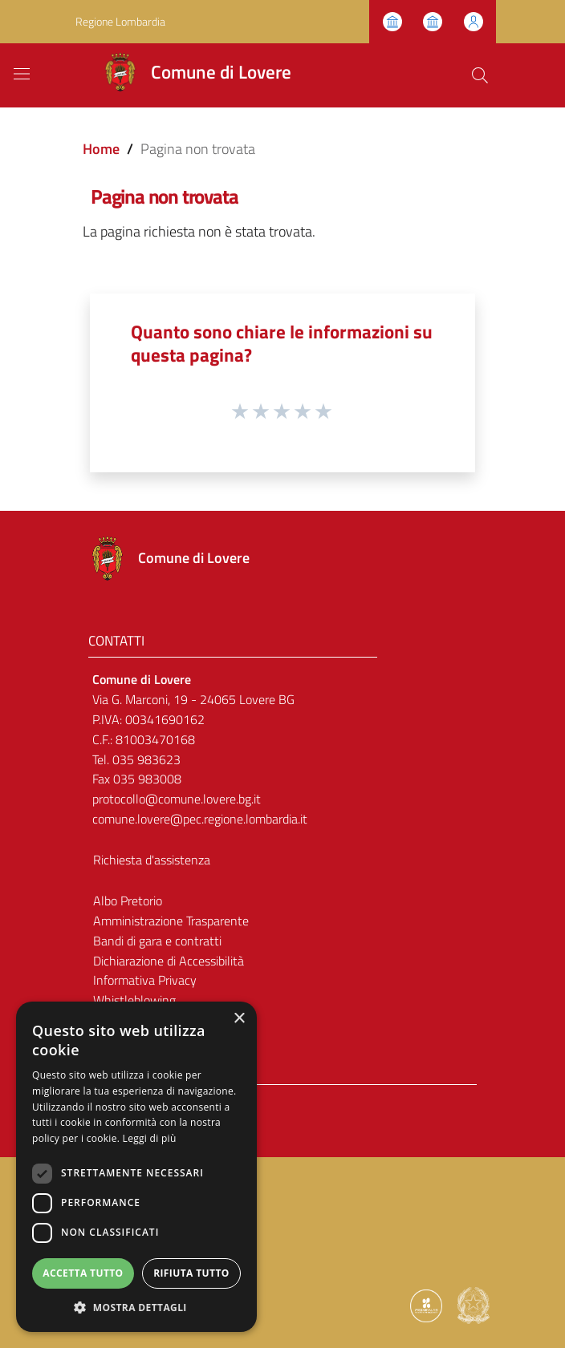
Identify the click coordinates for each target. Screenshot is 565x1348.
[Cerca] (480, 75)
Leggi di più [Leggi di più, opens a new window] (150, 1138)
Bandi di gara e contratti (157, 940)
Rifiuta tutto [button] (191, 1273)
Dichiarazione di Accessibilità (168, 960)
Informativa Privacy (145, 980)
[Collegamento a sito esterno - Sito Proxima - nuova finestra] (426, 1305)
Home (101, 149)
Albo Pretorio (127, 900)
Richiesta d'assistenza (151, 859)
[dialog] (136, 1167)
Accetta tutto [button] (83, 1273)
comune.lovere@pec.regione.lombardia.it (199, 818)
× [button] (239, 1019)
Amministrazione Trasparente (171, 920)
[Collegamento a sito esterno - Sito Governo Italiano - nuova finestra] (473, 1305)
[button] (136, 1307)
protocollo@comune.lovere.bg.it (176, 798)
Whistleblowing (134, 1000)
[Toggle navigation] (21, 73)
